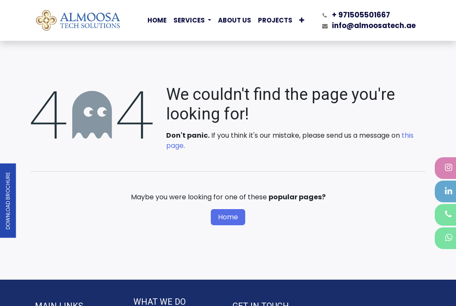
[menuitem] (157, 20)
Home (228, 217)
